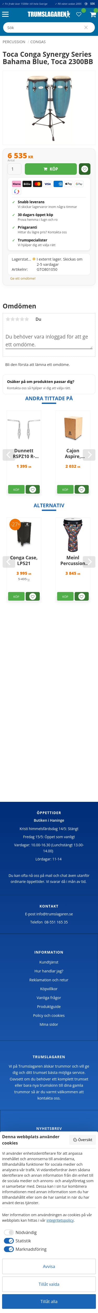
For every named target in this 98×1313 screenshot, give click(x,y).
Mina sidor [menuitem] (49, 1024)
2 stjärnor (12, 319)
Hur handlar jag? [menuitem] (48, 970)
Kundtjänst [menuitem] (49, 962)
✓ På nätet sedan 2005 (68, 3)
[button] (6, 14)
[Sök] (86, 27)
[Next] (89, 455)
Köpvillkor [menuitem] (48, 988)
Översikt (82, 1139)
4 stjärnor (22, 319)
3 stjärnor (17, 319)
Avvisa (49, 1266)
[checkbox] (19, 1232)
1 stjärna (7, 319)
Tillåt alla (49, 1301)
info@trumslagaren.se (54, 913)
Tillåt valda (49, 1284)
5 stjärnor (26, 319)
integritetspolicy (60, 1220)
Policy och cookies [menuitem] (49, 1015)
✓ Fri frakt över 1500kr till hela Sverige (25, 3)
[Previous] (9, 455)
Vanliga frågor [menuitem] (49, 997)
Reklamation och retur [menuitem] (48, 979)
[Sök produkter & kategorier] (49, 27)
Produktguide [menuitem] (49, 1006)
